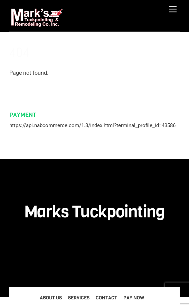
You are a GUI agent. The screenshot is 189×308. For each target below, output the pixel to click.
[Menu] (173, 9)
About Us (51, 298)
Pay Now (133, 298)
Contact (106, 298)
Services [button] (78, 298)
